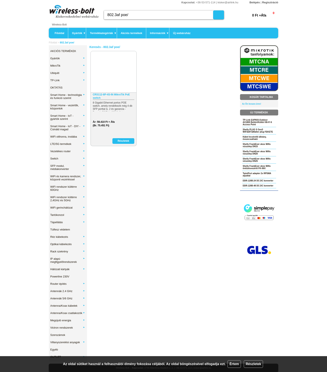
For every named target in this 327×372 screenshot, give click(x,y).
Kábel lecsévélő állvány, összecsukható (255, 138)
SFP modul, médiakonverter (67, 167)
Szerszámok (57, 335)
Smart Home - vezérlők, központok (67, 107)
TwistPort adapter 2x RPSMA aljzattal (257, 174)
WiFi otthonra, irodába (67, 136)
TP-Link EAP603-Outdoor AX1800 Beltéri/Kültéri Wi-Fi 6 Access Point (257, 122)
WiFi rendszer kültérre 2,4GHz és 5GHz (67, 199)
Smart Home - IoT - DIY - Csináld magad (67, 128)
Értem (234, 364)
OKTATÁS (56, 87)
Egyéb (54, 349)
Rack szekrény (67, 251)
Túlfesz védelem (60, 229)
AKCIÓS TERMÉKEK (63, 51)
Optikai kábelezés (67, 244)
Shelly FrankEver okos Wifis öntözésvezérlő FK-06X (257, 167)
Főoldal (59, 33)
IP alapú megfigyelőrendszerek (67, 260)
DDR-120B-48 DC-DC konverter (258, 186)
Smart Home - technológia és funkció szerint (67, 96)
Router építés (67, 283)
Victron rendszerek (67, 327)
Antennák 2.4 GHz (67, 291)
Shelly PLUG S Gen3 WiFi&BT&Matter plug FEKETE (258, 130)
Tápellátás (67, 222)
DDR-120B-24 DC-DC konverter (258, 181)
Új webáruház (182, 33)
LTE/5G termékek (67, 144)
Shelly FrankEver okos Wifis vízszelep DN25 (257, 160)
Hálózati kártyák (67, 269)
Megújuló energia (67, 320)
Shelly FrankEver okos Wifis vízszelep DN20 (257, 152)
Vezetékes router (67, 151)
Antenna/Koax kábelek (67, 305)
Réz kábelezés (67, 236)
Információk (159, 33)
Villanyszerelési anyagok (67, 342)
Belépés (254, 2)
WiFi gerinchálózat (67, 207)
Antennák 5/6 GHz (67, 298)
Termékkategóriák (103, 33)
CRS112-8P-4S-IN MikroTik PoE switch (111, 96)
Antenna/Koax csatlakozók (67, 313)
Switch (67, 158)
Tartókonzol (67, 214)
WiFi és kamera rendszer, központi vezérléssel (67, 178)
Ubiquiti (67, 73)
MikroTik (67, 65)
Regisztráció (270, 2)
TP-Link (67, 80)
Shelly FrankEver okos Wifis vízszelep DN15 (257, 145)
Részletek (253, 364)
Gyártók (78, 33)
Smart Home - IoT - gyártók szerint (67, 117)
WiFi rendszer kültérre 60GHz (67, 188)
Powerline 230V (59, 276)
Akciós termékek (131, 33)
